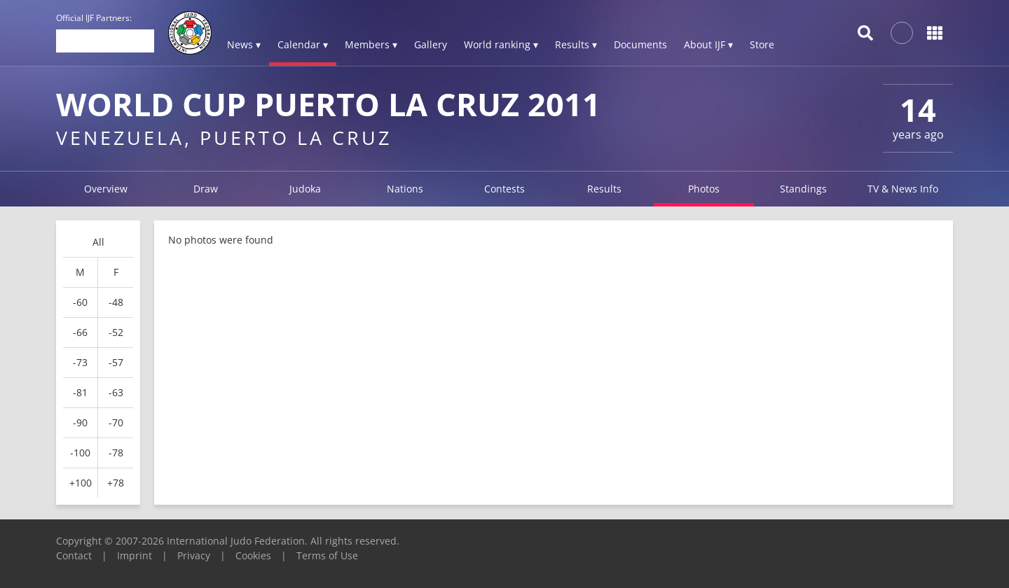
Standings (803, 188)
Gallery (430, 44)
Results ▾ (576, 44)
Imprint (134, 555)
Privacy (193, 555)
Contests (504, 188)
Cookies (253, 555)
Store (762, 44)
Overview (106, 188)
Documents (640, 44)
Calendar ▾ (302, 44)
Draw (205, 188)
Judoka (305, 188)
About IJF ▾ (708, 44)
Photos (704, 188)
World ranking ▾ (501, 44)
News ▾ (244, 44)
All (98, 241)
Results (604, 188)
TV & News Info (902, 188)
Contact (74, 555)
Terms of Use (327, 555)
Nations (405, 188)
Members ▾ (371, 44)
